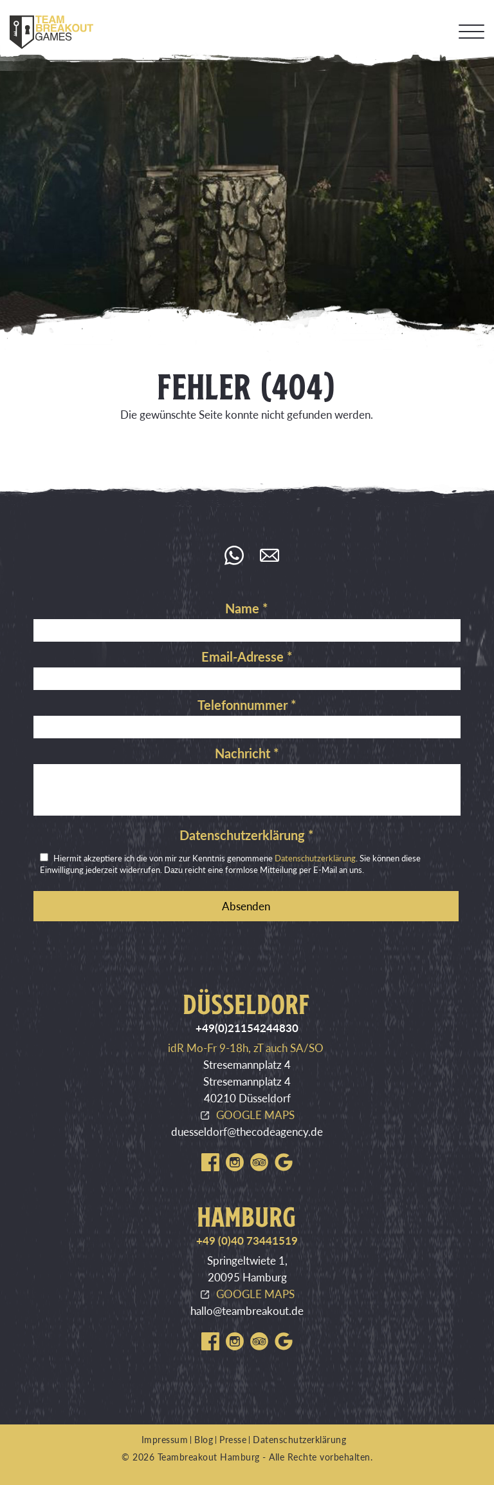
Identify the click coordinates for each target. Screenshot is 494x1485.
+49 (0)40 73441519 (247, 1240)
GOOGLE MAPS (255, 1115)
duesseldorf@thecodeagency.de (247, 1131)
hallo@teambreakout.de (247, 1310)
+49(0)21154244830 (247, 1028)
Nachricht (247, 753)
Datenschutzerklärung (246, 835)
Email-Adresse (247, 656)
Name (246, 608)
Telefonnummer (247, 705)
